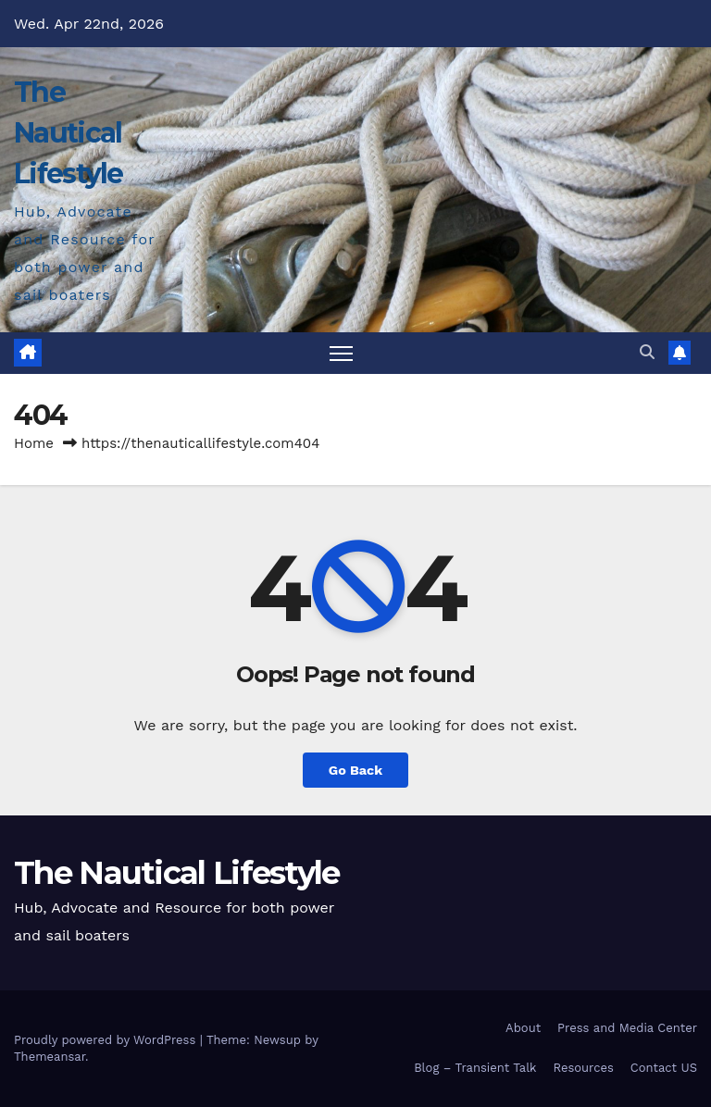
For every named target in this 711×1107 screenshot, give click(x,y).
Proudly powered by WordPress (107, 1040)
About (523, 1028)
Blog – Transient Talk (475, 1068)
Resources (583, 1068)
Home (34, 443)
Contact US (663, 1068)
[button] (647, 352)
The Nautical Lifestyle (68, 133)
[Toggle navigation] (341, 353)
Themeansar (49, 1056)
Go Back (355, 770)
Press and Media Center (627, 1028)
